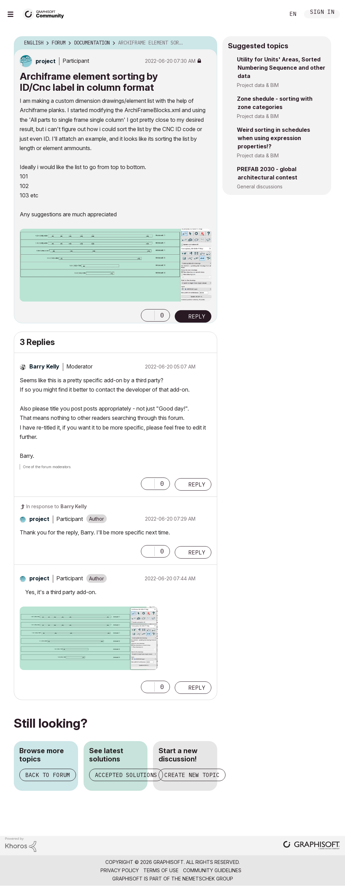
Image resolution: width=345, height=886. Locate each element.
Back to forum (47, 774)
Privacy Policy (119, 870)
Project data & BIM (258, 85)
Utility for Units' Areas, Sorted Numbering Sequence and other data (281, 67)
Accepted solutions (126, 774)
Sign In (322, 12)
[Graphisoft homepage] (311, 845)
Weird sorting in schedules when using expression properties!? (273, 138)
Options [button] (207, 43)
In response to (56, 506)
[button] (147, 315)
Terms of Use (161, 870)
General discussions (259, 186)
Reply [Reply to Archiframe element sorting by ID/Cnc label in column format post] (196, 316)
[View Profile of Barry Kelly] (44, 366)
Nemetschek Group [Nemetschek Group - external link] (207, 879)
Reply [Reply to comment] (196, 484)
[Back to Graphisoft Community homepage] (45, 13)
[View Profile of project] (46, 61)
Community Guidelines (212, 870)
